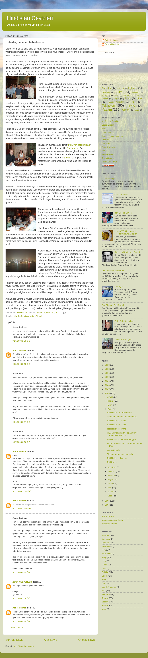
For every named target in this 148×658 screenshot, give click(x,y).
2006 (107, 393)
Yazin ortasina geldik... (124, 339)
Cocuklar (121, 88)
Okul (137, 96)
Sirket (128, 98)
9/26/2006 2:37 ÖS (21, 422)
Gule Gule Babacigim (124, 321)
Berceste (106, 143)
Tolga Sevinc (108, 158)
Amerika (106, 88)
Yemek (39, 316)
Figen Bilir (106, 132)
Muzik (16, 316)
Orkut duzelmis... (122, 194)
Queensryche (73, 148)
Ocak (110, 496)
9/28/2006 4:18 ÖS (21, 621)
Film (119, 92)
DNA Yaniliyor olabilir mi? (113, 271)
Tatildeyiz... (112, 462)
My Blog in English (110, 121)
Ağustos (111, 467)
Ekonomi (106, 92)
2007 (107, 389)
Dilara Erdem (108, 125)
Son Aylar (118, 287)
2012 (107, 369)
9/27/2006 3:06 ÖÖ (21, 442)
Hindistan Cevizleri (30, 18)
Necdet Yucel (108, 154)
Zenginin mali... (114, 450)
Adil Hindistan (19, 350)
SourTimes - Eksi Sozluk (113, 305)
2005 (107, 501)
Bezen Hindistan (112, 44)
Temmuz (111, 471)
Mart (109, 487)
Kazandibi (135, 92)
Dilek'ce (105, 140)
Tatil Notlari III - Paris (116, 429)
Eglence (132, 88)
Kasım (110, 401)
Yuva (137, 110)
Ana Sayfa (50, 639)
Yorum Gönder (16, 627)
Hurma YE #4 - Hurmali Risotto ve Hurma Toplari (125, 232)
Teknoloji (108, 105)
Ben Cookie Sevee (123, 213)
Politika (105, 99)
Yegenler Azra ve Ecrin (112, 520)
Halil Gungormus (109, 162)
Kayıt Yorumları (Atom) (23, 646)
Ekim (110, 405)
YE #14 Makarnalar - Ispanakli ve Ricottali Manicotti (122, 434)
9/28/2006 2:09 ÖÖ (21, 598)
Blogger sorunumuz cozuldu (120, 454)
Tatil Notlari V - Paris (116, 420)
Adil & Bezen (108, 516)
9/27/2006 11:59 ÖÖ (21, 491)
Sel (103, 150)
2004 (107, 505)
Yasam (107, 109)
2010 (107, 377)
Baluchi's (68, 157)
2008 (107, 385)
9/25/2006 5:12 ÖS (21, 364)
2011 (107, 373)
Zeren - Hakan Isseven (112, 136)
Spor (140, 98)
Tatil (133, 101)
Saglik (116, 99)
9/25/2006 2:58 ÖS (21, 341)
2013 (107, 365)
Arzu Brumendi (108, 147)
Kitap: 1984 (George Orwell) (127, 252)
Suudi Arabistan (28, 316)
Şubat (110, 491)
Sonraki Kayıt (14, 639)
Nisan (110, 483)
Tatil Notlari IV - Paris (116, 424)
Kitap (104, 95)
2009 (107, 381)
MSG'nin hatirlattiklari (79, 145)
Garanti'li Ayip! (108, 178)
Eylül (110, 409)
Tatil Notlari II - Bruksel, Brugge (121, 439)
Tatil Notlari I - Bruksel (117, 458)
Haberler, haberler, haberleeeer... (122, 416)
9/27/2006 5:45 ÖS (21, 572)
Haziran (111, 475)
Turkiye (131, 105)
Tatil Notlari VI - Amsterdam (119, 412)
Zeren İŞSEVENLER (22, 582)
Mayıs (110, 479)
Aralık (110, 397)
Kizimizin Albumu (109, 524)
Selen (104, 128)
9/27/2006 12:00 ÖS (21, 508)
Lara (117, 96)
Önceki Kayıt (86, 639)
